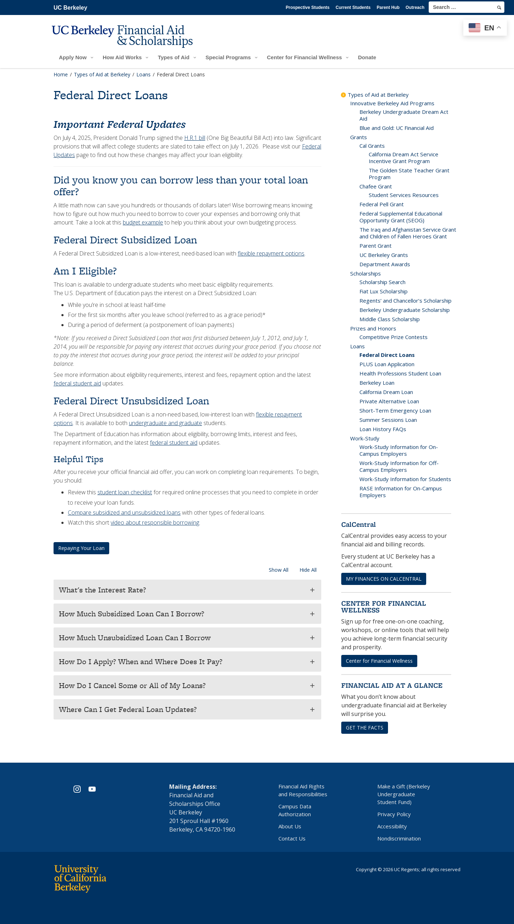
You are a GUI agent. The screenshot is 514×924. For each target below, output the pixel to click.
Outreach (414, 7)
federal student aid (77, 383)
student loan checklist (124, 492)
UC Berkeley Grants (383, 254)
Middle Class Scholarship (389, 319)
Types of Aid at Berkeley (378, 94)
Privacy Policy (394, 814)
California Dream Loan (386, 391)
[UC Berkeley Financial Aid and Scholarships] (125, 41)
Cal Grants (372, 145)
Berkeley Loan (376, 382)
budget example (143, 222)
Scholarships (365, 273)
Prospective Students (308, 7)
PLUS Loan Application (386, 364)
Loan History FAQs (382, 429)
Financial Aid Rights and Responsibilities (302, 790)
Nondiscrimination (399, 838)
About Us (289, 826)
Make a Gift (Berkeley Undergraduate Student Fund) (403, 794)
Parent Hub (388, 7)
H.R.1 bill (194, 138)
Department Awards (384, 264)
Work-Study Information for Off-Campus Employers (399, 466)
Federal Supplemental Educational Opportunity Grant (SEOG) (400, 217)
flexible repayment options (271, 253)
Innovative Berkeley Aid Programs (392, 103)
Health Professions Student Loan (400, 373)
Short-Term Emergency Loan (395, 410)
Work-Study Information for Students (405, 479)
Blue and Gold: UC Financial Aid (396, 127)
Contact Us (292, 838)
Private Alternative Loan (389, 401)
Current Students (353, 7)
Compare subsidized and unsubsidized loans (124, 512)
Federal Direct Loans (387, 354)
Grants (358, 137)
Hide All (308, 569)
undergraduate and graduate (165, 423)
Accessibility (392, 826)
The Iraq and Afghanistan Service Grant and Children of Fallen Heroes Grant (407, 233)
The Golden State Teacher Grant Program (409, 174)
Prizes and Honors (373, 328)
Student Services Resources (404, 194)
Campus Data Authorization (294, 810)
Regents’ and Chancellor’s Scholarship (405, 300)
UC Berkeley (70, 8)
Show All (278, 569)
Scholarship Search (382, 282)
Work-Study (364, 438)
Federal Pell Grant (381, 204)
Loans (357, 346)
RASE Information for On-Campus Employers (400, 492)
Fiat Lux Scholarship (383, 291)
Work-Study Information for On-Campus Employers (398, 450)
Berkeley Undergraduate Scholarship (404, 309)
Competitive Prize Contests (393, 336)
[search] (499, 7)
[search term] (466, 7)
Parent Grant (375, 245)
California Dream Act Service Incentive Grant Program (403, 158)
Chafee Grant (375, 186)
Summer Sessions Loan (388, 419)
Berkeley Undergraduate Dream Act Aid (403, 115)
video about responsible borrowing (155, 522)
